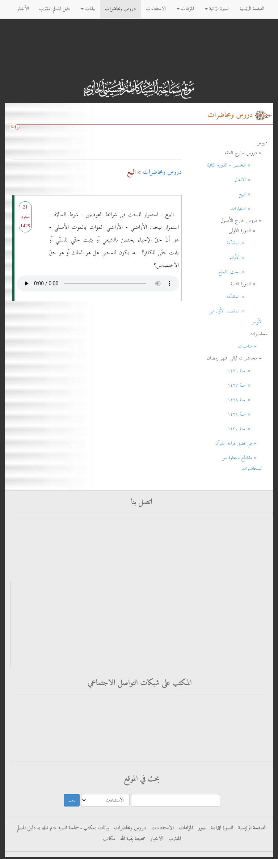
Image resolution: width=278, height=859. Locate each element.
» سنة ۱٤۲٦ (245, 370)
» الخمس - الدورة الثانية (234, 165)
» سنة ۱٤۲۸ (245, 399)
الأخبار (23, 9)
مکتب (88, 828)
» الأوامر (245, 257)
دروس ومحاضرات (120, 9)
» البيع (250, 194)
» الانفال (248, 179)
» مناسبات (250, 346)
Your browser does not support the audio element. (98, 281)
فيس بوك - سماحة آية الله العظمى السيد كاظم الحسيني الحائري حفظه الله (195, 720)
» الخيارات (246, 208)
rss (251, 556)
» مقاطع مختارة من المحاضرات (242, 463)
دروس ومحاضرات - (127, 828)
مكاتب (109, 839)
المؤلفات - (183, 828)
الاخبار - (154, 839)
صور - (199, 828)
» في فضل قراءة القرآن (238, 443)
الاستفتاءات (156, 9)
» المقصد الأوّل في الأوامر (235, 316)
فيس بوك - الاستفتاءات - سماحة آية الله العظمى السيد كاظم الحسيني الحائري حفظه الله (182, 705)
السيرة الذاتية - (219, 828)
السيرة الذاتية (217, 9)
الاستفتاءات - (160, 828)
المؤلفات (185, 9)
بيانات (88, 9)
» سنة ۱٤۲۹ (245, 414)
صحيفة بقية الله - (130, 839)
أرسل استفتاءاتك (234, 525)
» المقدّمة (244, 243)
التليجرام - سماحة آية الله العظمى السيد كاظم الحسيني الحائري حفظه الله (196, 734)
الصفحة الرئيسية (252, 9)
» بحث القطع (240, 272)
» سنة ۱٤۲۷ (245, 385)
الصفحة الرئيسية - (249, 828)
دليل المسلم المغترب (54, 9)
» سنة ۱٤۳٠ (245, 428)
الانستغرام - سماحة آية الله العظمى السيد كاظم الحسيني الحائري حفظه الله (194, 749)
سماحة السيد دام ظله (60, 828)
